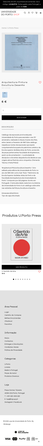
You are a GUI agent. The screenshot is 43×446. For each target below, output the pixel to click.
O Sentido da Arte (9, 271)
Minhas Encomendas (13, 318)
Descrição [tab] (8, 127)
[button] (36, 13)
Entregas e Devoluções (14, 344)
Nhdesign (7, 424)
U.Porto (7, 364)
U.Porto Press (12, 28)
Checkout (8, 321)
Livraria (7, 367)
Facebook (18, 402)
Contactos (9, 341)
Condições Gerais (12, 347)
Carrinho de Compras (13, 315)
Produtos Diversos (12, 376)
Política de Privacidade (13, 350)
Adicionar (21, 117)
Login (7, 312)
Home (4, 28)
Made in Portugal (11, 370)
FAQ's (7, 338)
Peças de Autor (11, 373)
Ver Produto (21, 267)
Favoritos (8, 324)
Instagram (9, 402)
